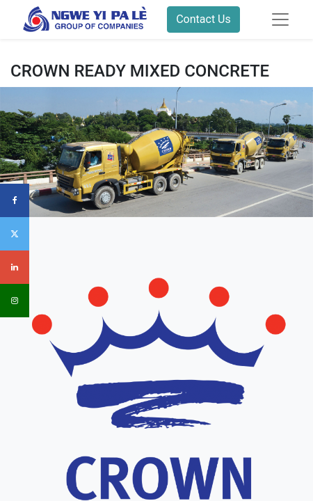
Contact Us (203, 19)
